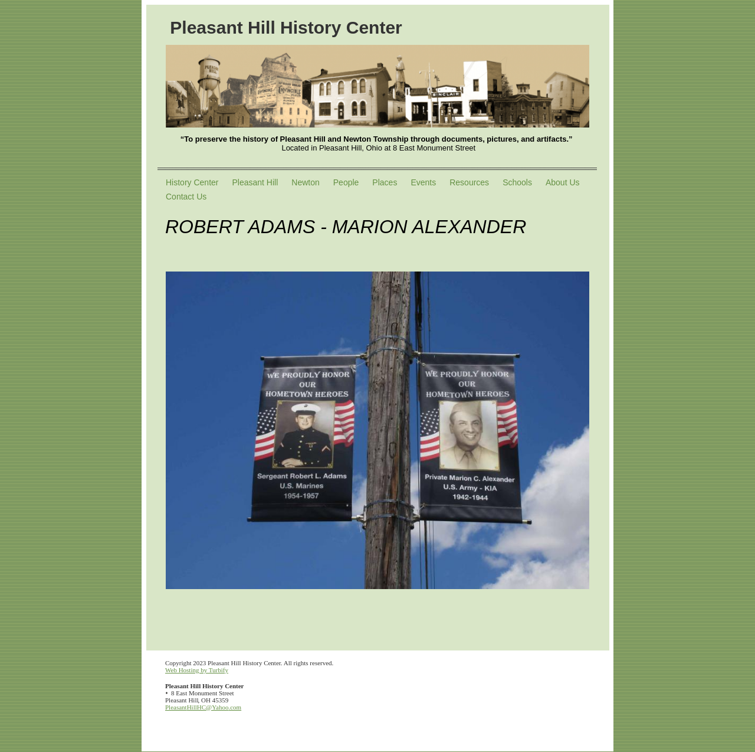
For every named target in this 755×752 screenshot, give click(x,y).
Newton (305, 182)
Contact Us (186, 196)
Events (423, 182)
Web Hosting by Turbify (196, 669)
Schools (517, 182)
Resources (469, 182)
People (346, 182)
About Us (563, 182)
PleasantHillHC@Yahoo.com (203, 707)
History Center (192, 182)
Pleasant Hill (255, 182)
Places (384, 182)
